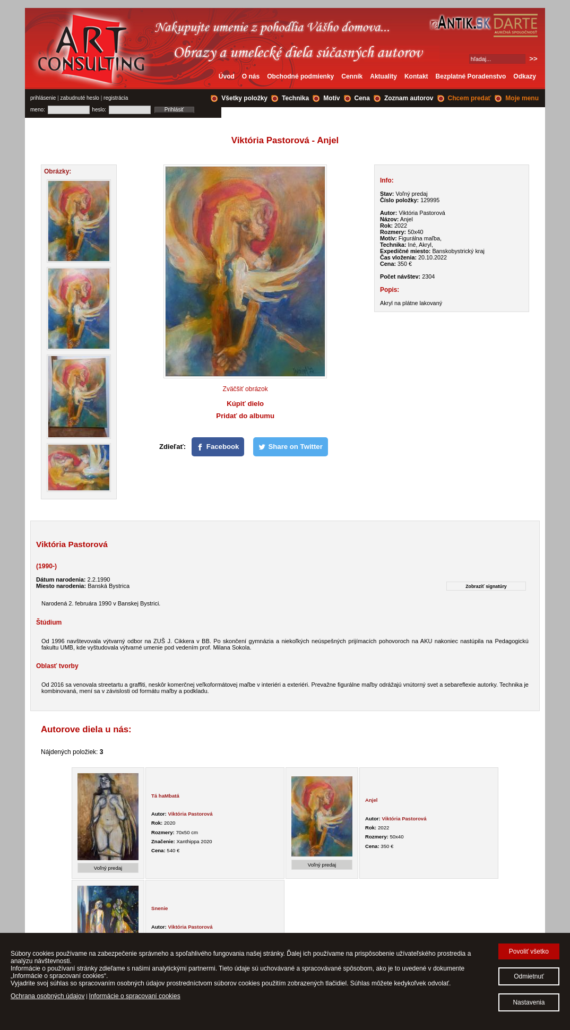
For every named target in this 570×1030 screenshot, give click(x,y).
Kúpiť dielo (245, 404)
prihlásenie (43, 98)
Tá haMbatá (165, 796)
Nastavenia (529, 1002)
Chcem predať (469, 98)
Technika (295, 98)
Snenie (159, 908)
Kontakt (416, 76)
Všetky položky (244, 98)
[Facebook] (218, 446)
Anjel (371, 800)
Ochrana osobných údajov (47, 996)
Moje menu (522, 98)
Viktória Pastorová (190, 814)
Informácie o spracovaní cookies (134, 996)
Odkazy (524, 76)
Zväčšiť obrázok (245, 389)
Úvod (227, 76)
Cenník (351, 76)
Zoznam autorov (409, 98)
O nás (251, 76)
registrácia (115, 98)
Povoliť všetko (529, 951)
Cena (362, 98)
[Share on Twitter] (290, 446)
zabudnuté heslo (80, 98)
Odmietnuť (529, 976)
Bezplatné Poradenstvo (471, 76)
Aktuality (383, 76)
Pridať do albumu (245, 416)
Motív (331, 98)
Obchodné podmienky (300, 76)
